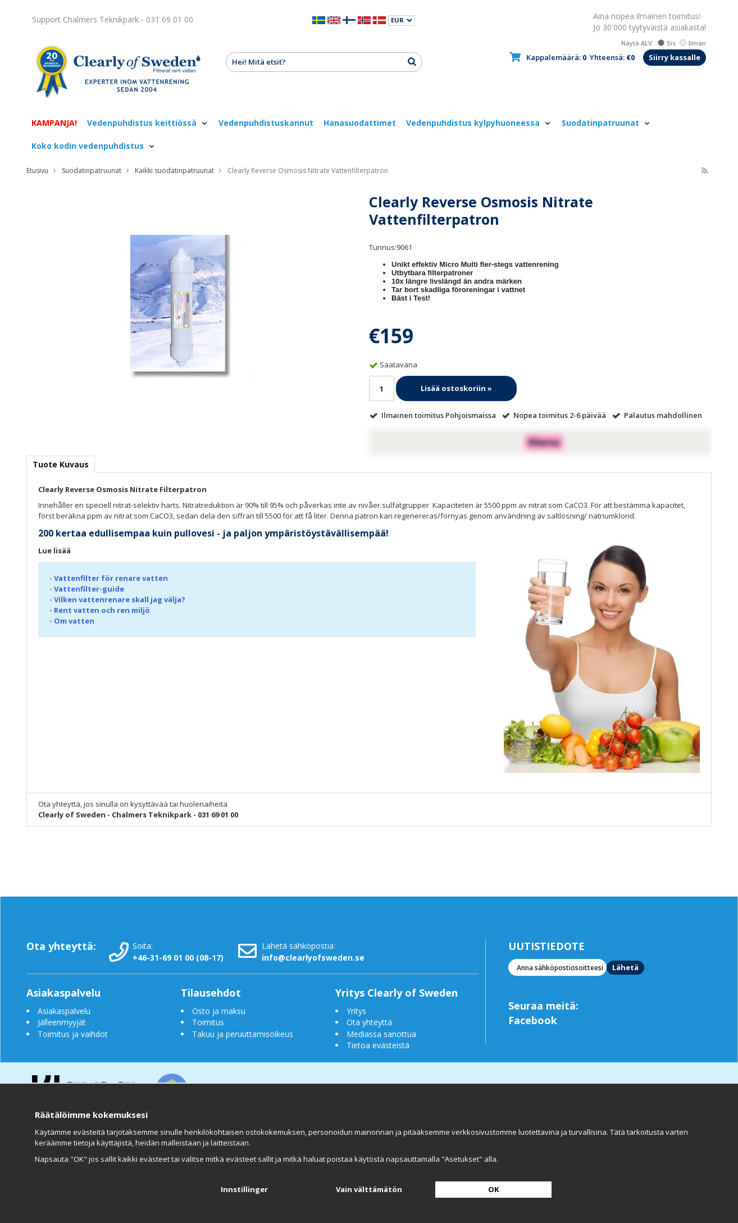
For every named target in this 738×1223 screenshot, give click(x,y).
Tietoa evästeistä (378, 1045)
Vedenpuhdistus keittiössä (147, 122)
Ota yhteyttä (369, 1022)
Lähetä (625, 967)
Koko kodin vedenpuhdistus (93, 145)
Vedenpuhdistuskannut (265, 122)
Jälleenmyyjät (62, 1022)
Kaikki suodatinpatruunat (174, 170)
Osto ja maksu (220, 1011)
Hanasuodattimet (360, 122)
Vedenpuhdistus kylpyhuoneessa (479, 122)
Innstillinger (244, 1189)
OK (493, 1189)
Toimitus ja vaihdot (73, 1034)
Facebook (532, 1020)
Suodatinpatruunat (606, 122)
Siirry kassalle (674, 57)
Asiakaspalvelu (64, 1011)
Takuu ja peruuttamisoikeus (242, 1034)
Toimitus (208, 1022)
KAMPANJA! (54, 122)
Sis (667, 43)
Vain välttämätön (369, 1189)
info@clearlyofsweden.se (313, 957)
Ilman (693, 43)
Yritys (356, 1011)
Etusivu (37, 170)
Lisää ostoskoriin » (456, 388)
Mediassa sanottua (381, 1034)
